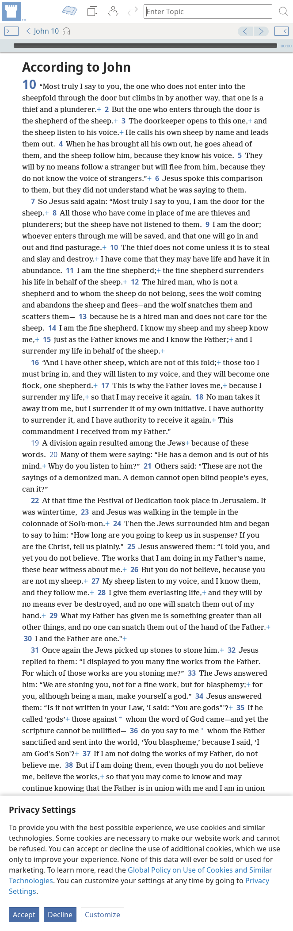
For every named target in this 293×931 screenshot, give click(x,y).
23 (84, 512)
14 (51, 328)
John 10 (42, 31)
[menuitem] (13, 11)
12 (134, 282)
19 (34, 443)
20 (53, 454)
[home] (13, 11)
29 (53, 615)
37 (86, 753)
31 (34, 650)
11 (69, 270)
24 (116, 523)
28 (101, 592)
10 (113, 247)
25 (131, 546)
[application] (146, 45)
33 (191, 673)
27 (95, 581)
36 (133, 730)
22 (34, 500)
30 (27, 638)
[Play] (5, 45)
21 (147, 466)
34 (199, 696)
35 (240, 707)
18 (199, 397)
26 (134, 569)
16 (34, 362)
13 (82, 316)
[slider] (145, 45)
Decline (60, 914)
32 (231, 650)
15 (46, 339)
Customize (102, 914)
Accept (24, 914)
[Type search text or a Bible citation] (203, 11)
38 (68, 765)
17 (104, 385)
